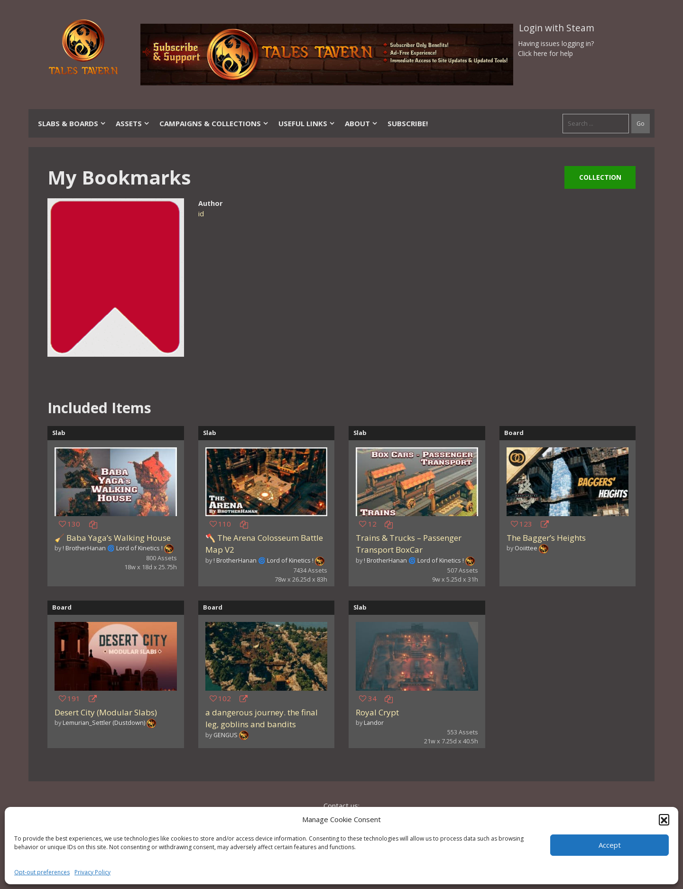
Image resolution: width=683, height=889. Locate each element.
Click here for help (545, 53)
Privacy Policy (92, 872)
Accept (610, 845)
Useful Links (306, 123)
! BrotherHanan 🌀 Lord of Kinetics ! (113, 548)
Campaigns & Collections (214, 123)
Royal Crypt (377, 712)
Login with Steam (556, 28)
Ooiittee (526, 548)
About (361, 123)
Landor (374, 722)
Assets (133, 123)
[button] (664, 819)
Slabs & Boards (72, 123)
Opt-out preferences (42, 872)
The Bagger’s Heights (546, 537)
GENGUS (225, 735)
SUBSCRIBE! (408, 123)
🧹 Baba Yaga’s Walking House (113, 537)
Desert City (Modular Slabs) (106, 712)
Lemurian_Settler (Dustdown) (104, 722)
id (201, 213)
